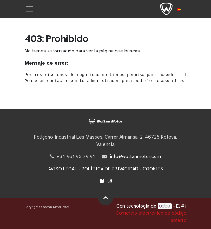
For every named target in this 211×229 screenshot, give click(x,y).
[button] (105, 197)
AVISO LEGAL (62, 169)
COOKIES (153, 169)
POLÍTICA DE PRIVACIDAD (110, 169)
